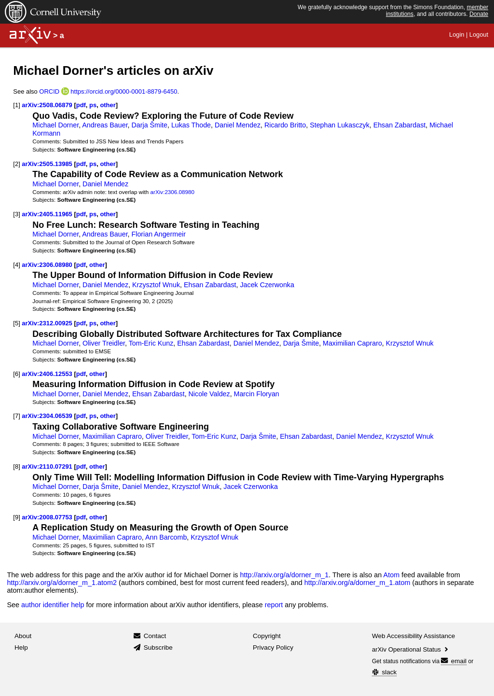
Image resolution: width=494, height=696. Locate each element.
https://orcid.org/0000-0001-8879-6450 (123, 91)
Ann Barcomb (166, 537)
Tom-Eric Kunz (151, 343)
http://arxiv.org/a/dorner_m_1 (284, 575)
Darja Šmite (149, 125)
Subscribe (158, 647)
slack (384, 672)
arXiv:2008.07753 (47, 517)
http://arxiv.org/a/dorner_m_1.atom (357, 582)
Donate (478, 14)
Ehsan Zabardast (399, 125)
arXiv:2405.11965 (47, 214)
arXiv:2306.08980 (172, 192)
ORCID (49, 91)
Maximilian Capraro (352, 343)
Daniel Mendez (238, 125)
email (454, 661)
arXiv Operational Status (411, 649)
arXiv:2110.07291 (47, 466)
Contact (155, 636)
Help (21, 647)
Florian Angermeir (159, 234)
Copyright (267, 636)
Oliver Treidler (103, 343)
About (22, 636)
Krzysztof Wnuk (156, 285)
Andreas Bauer (104, 125)
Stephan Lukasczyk (340, 125)
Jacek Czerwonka (267, 285)
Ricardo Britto (285, 125)
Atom (392, 575)
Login (456, 34)
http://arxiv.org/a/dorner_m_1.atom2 (62, 582)
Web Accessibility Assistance (413, 636)
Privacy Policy (273, 647)
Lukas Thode (191, 125)
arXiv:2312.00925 (47, 323)
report (274, 605)
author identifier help (52, 605)
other (107, 105)
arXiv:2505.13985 (47, 163)
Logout (478, 34)
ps (92, 105)
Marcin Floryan (256, 394)
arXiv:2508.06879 (47, 105)
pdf (81, 105)
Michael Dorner (55, 125)
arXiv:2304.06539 (47, 415)
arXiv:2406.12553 (47, 373)
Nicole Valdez (209, 394)
